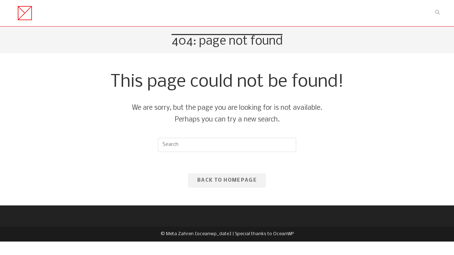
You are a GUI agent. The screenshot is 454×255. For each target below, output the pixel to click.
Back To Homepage (227, 180)
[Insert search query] (227, 145)
